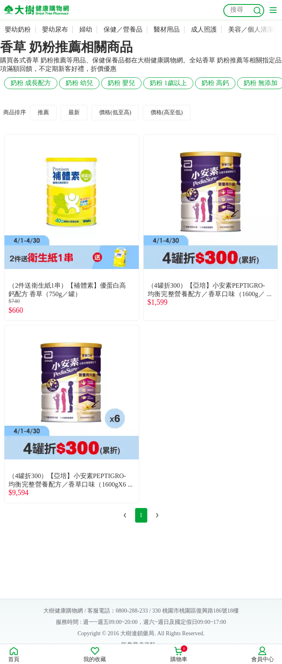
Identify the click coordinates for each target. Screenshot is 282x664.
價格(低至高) (115, 112)
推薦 (43, 112)
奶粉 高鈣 (215, 82)
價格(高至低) (166, 112)
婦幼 (85, 29)
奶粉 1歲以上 (168, 82)
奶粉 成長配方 (31, 82)
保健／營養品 (123, 29)
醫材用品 (167, 29)
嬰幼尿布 (55, 29)
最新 (74, 112)
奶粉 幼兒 (79, 82)
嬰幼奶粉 (18, 29)
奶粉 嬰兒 (121, 82)
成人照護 (204, 29)
